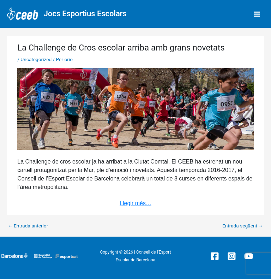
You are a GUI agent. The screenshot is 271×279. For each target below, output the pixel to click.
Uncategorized (36, 59)
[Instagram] (231, 256)
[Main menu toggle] (257, 14)
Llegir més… (135, 203)
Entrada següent (242, 226)
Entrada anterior (28, 226)
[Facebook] (214, 256)
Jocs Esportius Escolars (85, 13)
